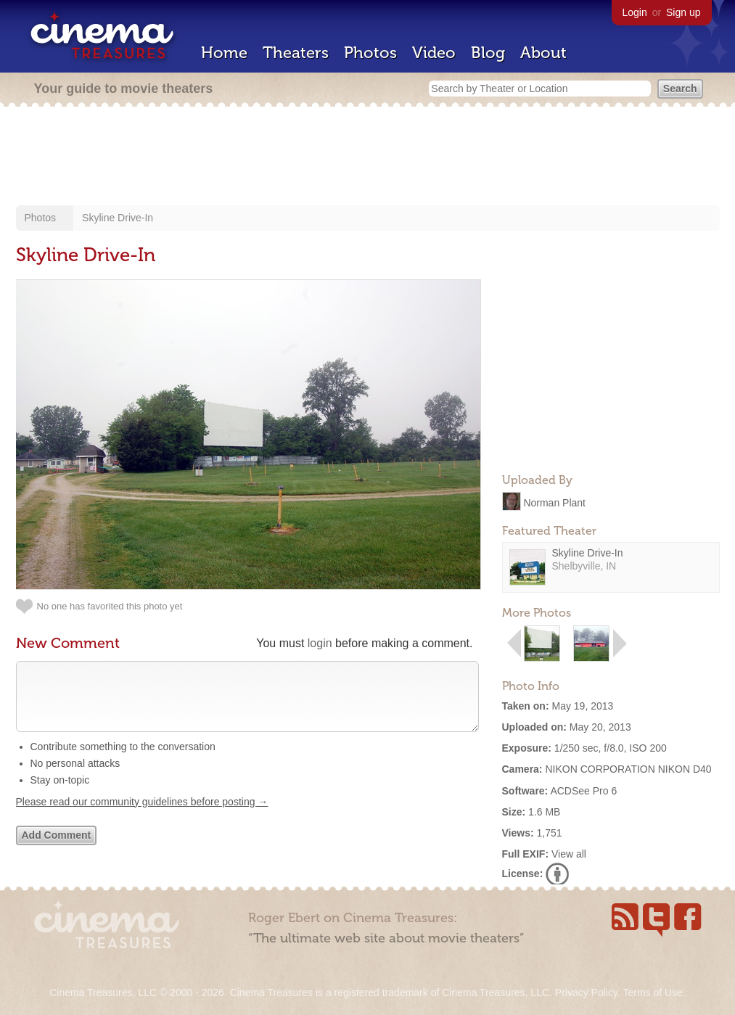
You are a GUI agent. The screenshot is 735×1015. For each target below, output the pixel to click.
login (320, 643)
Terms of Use (652, 992)
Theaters (296, 52)
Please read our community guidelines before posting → (142, 816)
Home (224, 52)
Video (434, 52)
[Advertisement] (368, 157)
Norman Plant (554, 502)
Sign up (683, 12)
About (543, 52)
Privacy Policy (586, 992)
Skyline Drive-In (117, 217)
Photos (370, 52)
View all (568, 854)
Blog (488, 52)
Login (635, 12)
